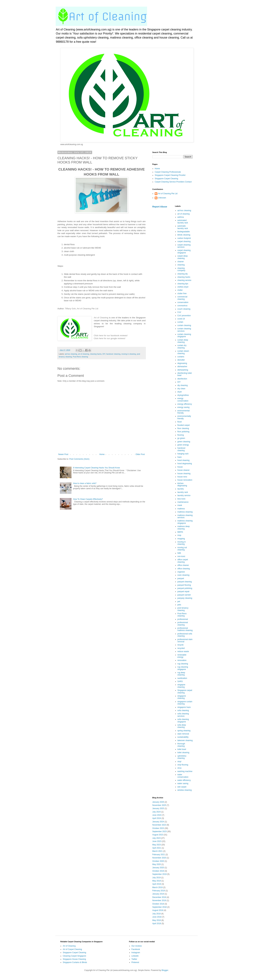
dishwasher (182, 366)
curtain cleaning (184, 325)
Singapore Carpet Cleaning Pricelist (170, 175)
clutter (180, 290)
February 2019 (158, 891)
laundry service (184, 495)
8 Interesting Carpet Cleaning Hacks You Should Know (96, 468)
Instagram (136, 952)
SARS (180, 681)
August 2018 (157, 910)
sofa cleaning (183, 710)
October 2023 (158, 828)
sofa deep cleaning (181, 726)
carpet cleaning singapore (184, 251)
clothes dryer (183, 287)
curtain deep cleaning (182, 341)
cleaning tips (182, 284)
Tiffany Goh (70, 308)
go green (181, 438)
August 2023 (157, 835)
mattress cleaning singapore (185, 522)
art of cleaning (83, 354)
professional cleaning (182, 623)
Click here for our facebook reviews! (111, 335)
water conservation (182, 775)
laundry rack (182, 492)
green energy (183, 445)
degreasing (182, 363)
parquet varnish (184, 595)
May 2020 (156, 864)
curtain (180, 322)
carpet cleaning (184, 241)
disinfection (182, 379)
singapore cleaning (181, 697)
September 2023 (159, 831)
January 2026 (158, 802)
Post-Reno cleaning (80, 357)
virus (179, 768)
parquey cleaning (184, 598)
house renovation (184, 480)
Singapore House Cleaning (74, 959)
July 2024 (156, 812)
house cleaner (183, 470)
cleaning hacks (95, 354)
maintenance (183, 502)
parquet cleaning (184, 582)
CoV (179, 312)
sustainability (183, 737)
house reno (182, 477)
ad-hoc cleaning (71, 354)
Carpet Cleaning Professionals (168, 172)
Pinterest (135, 962)
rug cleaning (182, 664)
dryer (179, 392)
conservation (182, 302)
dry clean (181, 388)
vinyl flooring (182, 765)
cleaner (180, 261)
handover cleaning (113, 354)
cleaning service (184, 280)
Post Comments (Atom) (79, 459)
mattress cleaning (185, 512)
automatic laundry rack (182, 227)
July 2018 (156, 914)
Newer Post (63, 454)
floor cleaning (183, 428)
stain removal (183, 734)
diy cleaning (182, 385)
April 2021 (156, 848)
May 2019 (156, 881)
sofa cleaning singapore (183, 720)
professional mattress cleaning (185, 629)
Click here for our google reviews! (109, 338)
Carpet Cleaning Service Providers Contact (173, 182)
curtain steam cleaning (183, 352)
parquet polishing (184, 588)
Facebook (136, 949)
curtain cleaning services (184, 330)
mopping (181, 539)
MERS (180, 532)
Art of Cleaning (101, 317)
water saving (182, 783)
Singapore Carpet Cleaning (166, 178)
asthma (180, 217)
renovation (182, 660)
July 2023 (156, 838)
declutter (181, 360)
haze (179, 457)
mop (179, 535)
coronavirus (182, 305)
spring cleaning (184, 730)
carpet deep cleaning (182, 257)
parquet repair (183, 591)
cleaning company (181, 269)
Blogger (165, 970)
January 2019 (158, 894)
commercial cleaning (182, 298)
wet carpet (181, 787)
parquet (180, 578)
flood (179, 422)
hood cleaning (183, 460)
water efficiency (184, 780)
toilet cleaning (183, 752)
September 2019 (159, 874)
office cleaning (183, 568)
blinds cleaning (183, 235)
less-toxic (181, 499)
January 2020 (158, 867)
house (180, 467)
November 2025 (159, 805)
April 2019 (156, 884)
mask (179, 505)
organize (181, 572)
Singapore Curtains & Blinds (75, 962)
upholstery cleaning (181, 757)
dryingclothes (183, 395)
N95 (179, 553)
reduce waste (183, 651)
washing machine (184, 771)
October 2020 (158, 861)
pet (178, 601)
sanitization (182, 678)
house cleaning (184, 473)
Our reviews (137, 946)
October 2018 (158, 904)
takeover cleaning (185, 740)
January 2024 (158, 822)
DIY (103, 354)
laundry (180, 489)
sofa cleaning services (183, 715)
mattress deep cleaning (183, 527)
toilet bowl (181, 749)
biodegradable (183, 231)
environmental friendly (183, 412)
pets (179, 605)
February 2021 (158, 854)
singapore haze (184, 707)
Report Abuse (159, 206)
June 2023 (156, 841)
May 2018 (156, 920)
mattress (181, 509)
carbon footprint (184, 238)
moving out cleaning (182, 548)
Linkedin (135, 956)
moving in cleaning (128, 354)
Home (102, 454)
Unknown (162, 198)
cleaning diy (182, 274)
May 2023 (156, 845)
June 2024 (156, 815)
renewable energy (181, 656)
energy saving (183, 407)
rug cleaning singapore (182, 668)
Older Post (140, 454)
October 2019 (158, 871)
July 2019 (156, 877)
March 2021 (157, 851)
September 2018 (159, 907)
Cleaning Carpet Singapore (74, 956)
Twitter (134, 959)
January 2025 (158, 808)
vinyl (179, 761)
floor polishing (183, 431)
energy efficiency (184, 404)
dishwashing (182, 370)
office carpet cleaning (182, 560)
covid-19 (181, 319)
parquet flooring (184, 585)
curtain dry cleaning (182, 346)
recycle (180, 645)
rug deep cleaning (181, 673)
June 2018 (156, 917)
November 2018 (159, 900)
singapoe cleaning (181, 686)
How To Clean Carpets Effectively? (88, 499)
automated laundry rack (182, 221)
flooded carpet (183, 425)
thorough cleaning (181, 745)
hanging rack (183, 454)
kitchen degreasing (182, 484)
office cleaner (183, 565)
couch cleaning (183, 309)
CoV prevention (184, 315)
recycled (181, 648)
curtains (180, 357)
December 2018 (159, 897)
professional (182, 619)
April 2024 (156, 818)
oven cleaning (183, 575)
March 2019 (157, 887)
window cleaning (184, 790)
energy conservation (182, 399)
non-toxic (181, 556)
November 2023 (159, 825)
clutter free (182, 293)
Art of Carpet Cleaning (72, 949)
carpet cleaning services (184, 246)
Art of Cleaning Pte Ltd (87, 308)
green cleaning (183, 441)
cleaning (181, 265)
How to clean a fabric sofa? (84, 483)
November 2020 (159, 858)
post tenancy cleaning (182, 609)
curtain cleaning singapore (184, 335)
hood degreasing (184, 463)
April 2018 (156, 923)
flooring (180, 435)
